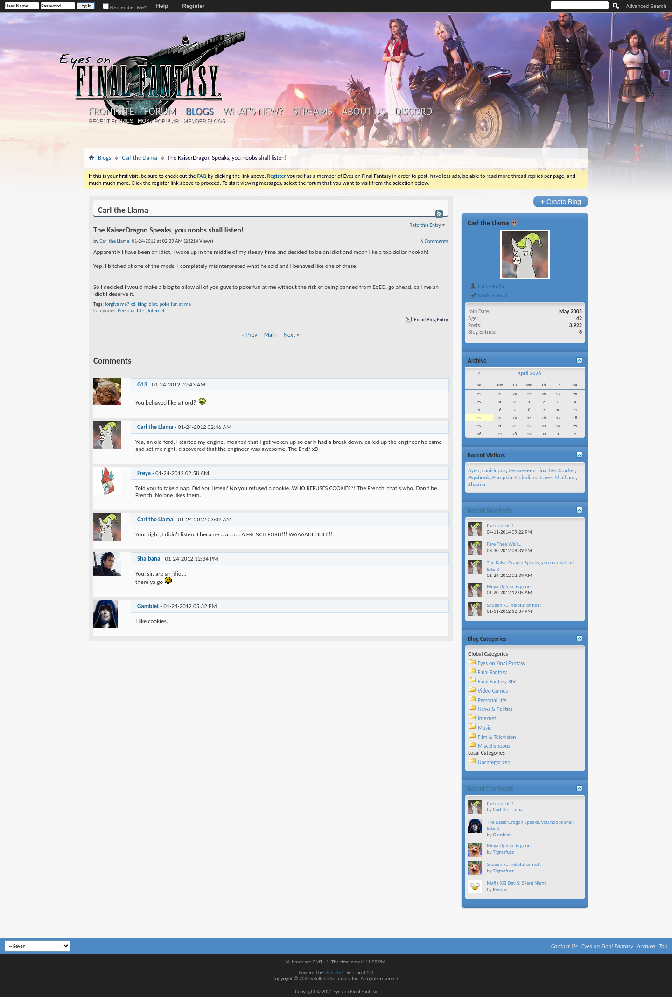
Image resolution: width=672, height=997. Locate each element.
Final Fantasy (492, 672)
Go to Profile (487, 286)
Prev (251, 334)
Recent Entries (111, 121)
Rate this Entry (425, 225)
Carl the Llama (139, 157)
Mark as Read (488, 295)
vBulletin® (334, 972)
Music (484, 727)
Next (289, 334)
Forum (160, 111)
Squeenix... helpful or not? (514, 605)
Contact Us (564, 945)
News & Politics (495, 709)
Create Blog (560, 201)
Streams (312, 111)
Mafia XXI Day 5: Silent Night (516, 883)
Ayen (473, 470)
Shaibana (149, 558)
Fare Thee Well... (504, 544)
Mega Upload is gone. (509, 586)
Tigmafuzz (503, 852)
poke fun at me (175, 304)
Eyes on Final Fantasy (501, 663)
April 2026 (529, 373)
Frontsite (111, 111)
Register (193, 6)
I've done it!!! (501, 525)
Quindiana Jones (534, 477)
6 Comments (434, 241)
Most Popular (158, 121)
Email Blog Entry (426, 319)
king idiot (147, 304)
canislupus (494, 470)
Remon (500, 889)
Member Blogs (203, 121)
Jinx (542, 470)
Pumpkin (502, 477)
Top (663, 945)
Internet (156, 311)
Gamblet (148, 606)
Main (270, 334)
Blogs (199, 111)
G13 (142, 384)
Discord (413, 111)
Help (162, 6)
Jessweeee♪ (522, 470)
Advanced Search (646, 6)
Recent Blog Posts (490, 510)
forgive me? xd (120, 304)
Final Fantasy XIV (497, 681)
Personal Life (131, 311)
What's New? (253, 111)
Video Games (493, 691)
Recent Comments (490, 788)
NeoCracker (561, 470)
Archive (646, 945)
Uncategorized (494, 762)
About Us (363, 111)
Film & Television (497, 737)
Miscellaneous (494, 746)
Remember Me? (125, 7)
